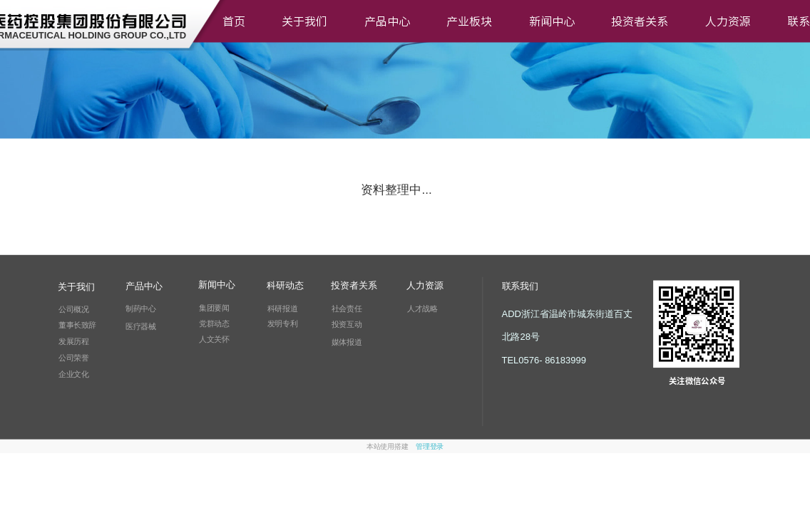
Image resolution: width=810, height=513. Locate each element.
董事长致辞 (77, 325)
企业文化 (73, 374)
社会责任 (347, 308)
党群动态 (214, 323)
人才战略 (422, 308)
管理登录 (430, 446)
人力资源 (728, 21)
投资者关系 (639, 21)
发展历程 (73, 341)
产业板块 (469, 21)
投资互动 (347, 325)
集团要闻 (214, 308)
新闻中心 (552, 21)
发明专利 (282, 324)
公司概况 (73, 309)
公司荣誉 (73, 357)
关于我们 (304, 21)
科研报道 (282, 308)
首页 (233, 21)
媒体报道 (347, 342)
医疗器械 (140, 326)
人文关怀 (214, 339)
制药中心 (140, 309)
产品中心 (387, 21)
